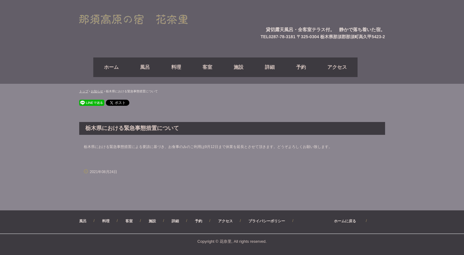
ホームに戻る (330, 221)
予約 (301, 67)
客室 (207, 67)
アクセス (337, 67)
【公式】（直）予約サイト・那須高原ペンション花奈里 (140, 19)
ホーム (111, 67)
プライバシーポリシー (266, 221)
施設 (238, 67)
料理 (176, 67)
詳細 (270, 67)
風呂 (145, 67)
